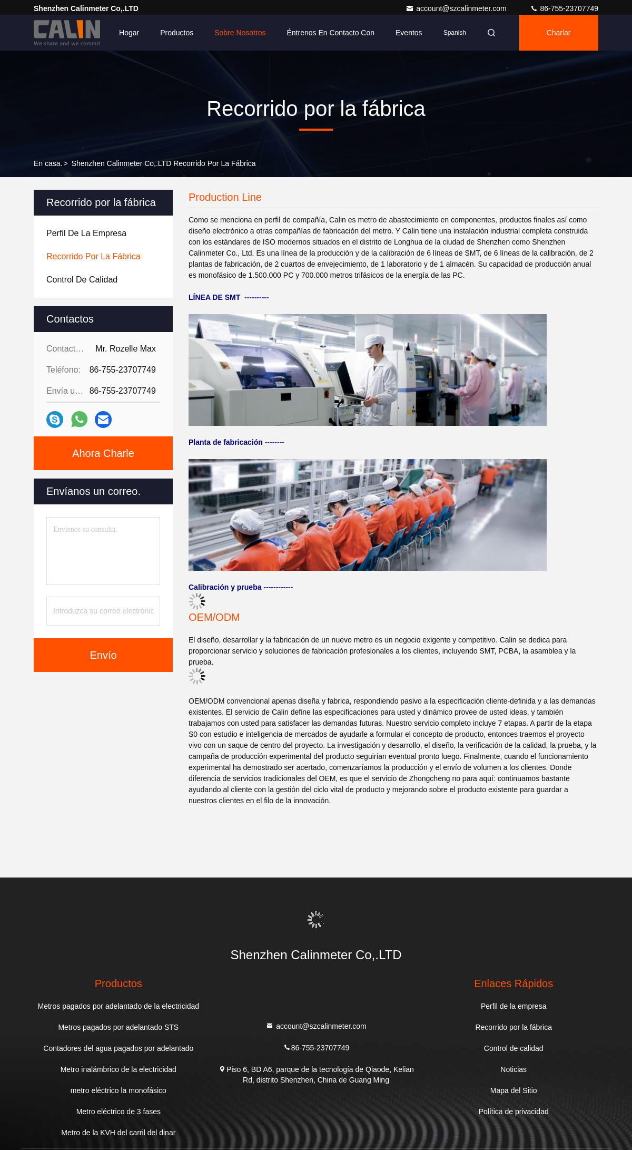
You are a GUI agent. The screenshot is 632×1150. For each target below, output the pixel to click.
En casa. (48, 163)
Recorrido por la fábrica (513, 1027)
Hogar (129, 32)
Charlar (559, 32)
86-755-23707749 (564, 8)
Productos (176, 32)
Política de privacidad (514, 1111)
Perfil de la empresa (514, 1006)
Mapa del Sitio (513, 1090)
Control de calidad (514, 1048)
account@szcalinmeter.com (457, 8)
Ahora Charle (103, 453)
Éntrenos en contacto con (330, 32)
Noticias (513, 1069)
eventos (409, 32)
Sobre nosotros (239, 32)
